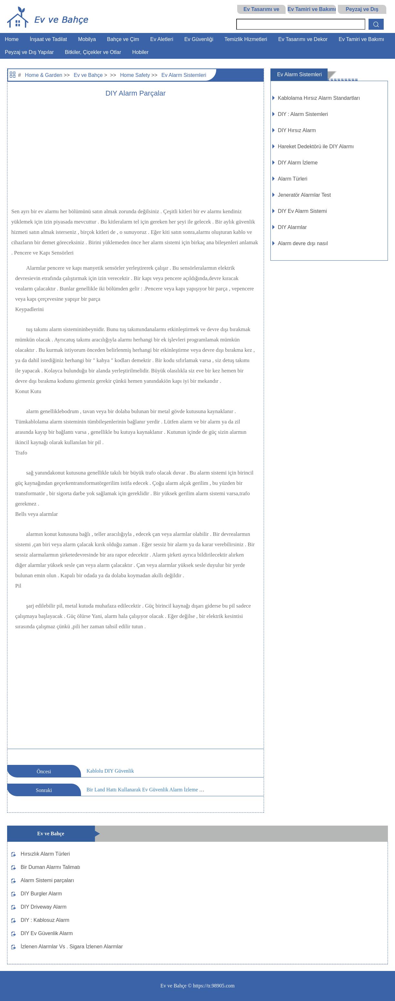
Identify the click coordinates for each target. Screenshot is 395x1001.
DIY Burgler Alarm (41, 893)
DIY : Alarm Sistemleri (303, 114)
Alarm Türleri (292, 179)
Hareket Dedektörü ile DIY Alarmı (316, 146)
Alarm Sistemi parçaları (47, 880)
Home (12, 39)
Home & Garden (43, 75)
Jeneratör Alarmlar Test (304, 195)
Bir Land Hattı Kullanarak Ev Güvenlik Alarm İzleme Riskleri (151, 789)
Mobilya (87, 39)
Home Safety (135, 75)
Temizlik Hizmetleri (245, 39)
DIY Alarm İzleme (298, 162)
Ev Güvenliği (198, 39)
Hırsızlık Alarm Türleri (45, 854)
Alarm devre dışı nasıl (303, 243)
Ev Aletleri (161, 39)
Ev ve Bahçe (88, 75)
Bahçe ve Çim (123, 39)
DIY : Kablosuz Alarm (45, 920)
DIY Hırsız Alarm (297, 130)
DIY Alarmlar (292, 227)
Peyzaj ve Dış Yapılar (29, 52)
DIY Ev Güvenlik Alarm (47, 933)
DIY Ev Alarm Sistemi (302, 211)
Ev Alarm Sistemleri (183, 75)
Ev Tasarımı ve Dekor (303, 39)
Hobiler (140, 52)
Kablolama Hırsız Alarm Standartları (319, 98)
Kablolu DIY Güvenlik (110, 771)
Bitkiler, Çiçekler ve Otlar (93, 52)
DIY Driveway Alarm (43, 907)
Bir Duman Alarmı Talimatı (50, 867)
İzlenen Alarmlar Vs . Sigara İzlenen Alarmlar (72, 946)
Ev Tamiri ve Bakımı (312, 9)
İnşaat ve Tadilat (48, 39)
